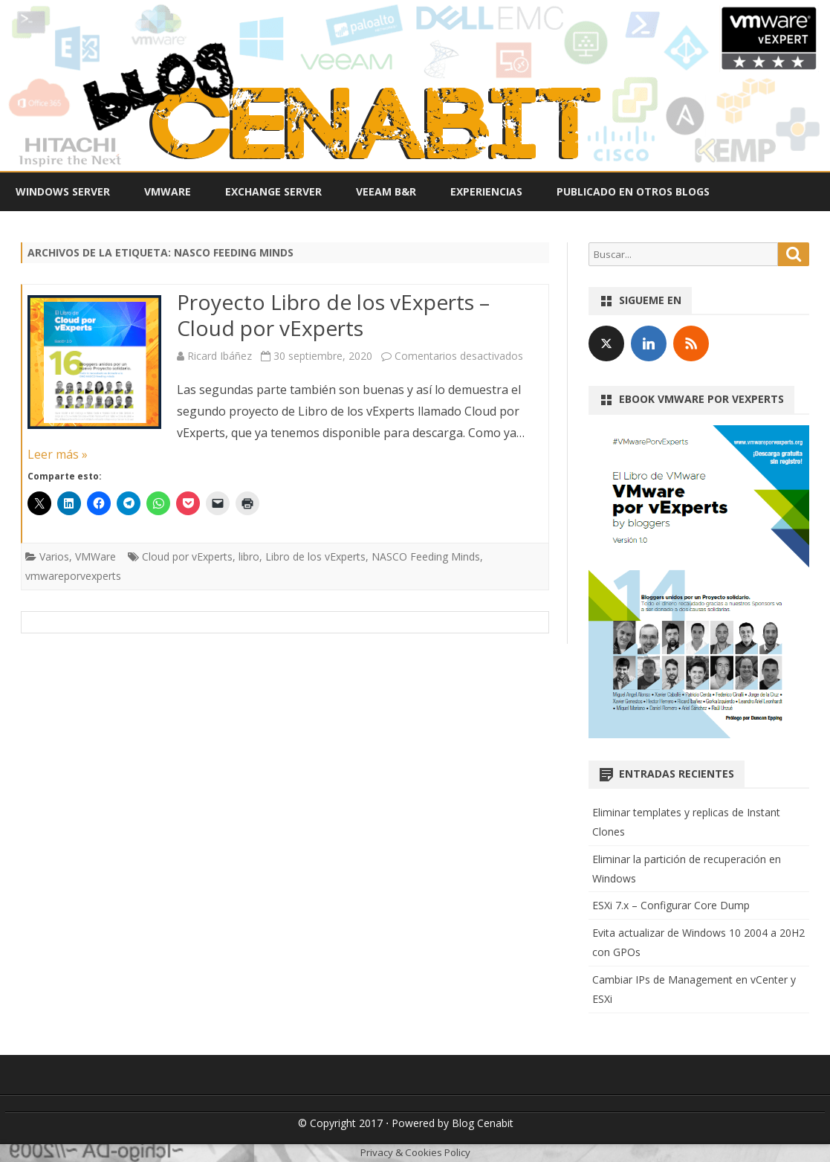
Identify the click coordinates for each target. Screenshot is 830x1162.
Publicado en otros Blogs (633, 191)
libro (249, 556)
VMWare (167, 191)
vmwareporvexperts (73, 576)
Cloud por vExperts (187, 556)
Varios (54, 556)
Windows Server (63, 191)
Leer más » (57, 454)
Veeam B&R (386, 191)
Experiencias (486, 191)
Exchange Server (273, 191)
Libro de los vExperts (315, 556)
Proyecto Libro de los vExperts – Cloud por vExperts (333, 315)
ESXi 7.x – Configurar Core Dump (671, 905)
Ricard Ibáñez (219, 356)
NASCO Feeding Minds (426, 556)
